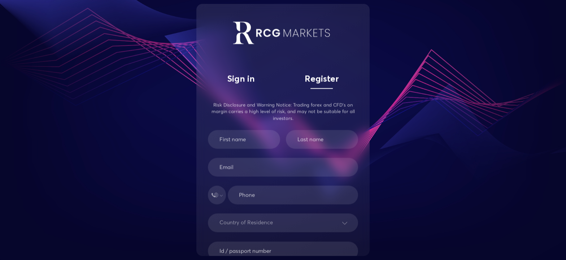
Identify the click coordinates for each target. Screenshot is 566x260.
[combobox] (221, 226)
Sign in (241, 79)
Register (322, 79)
